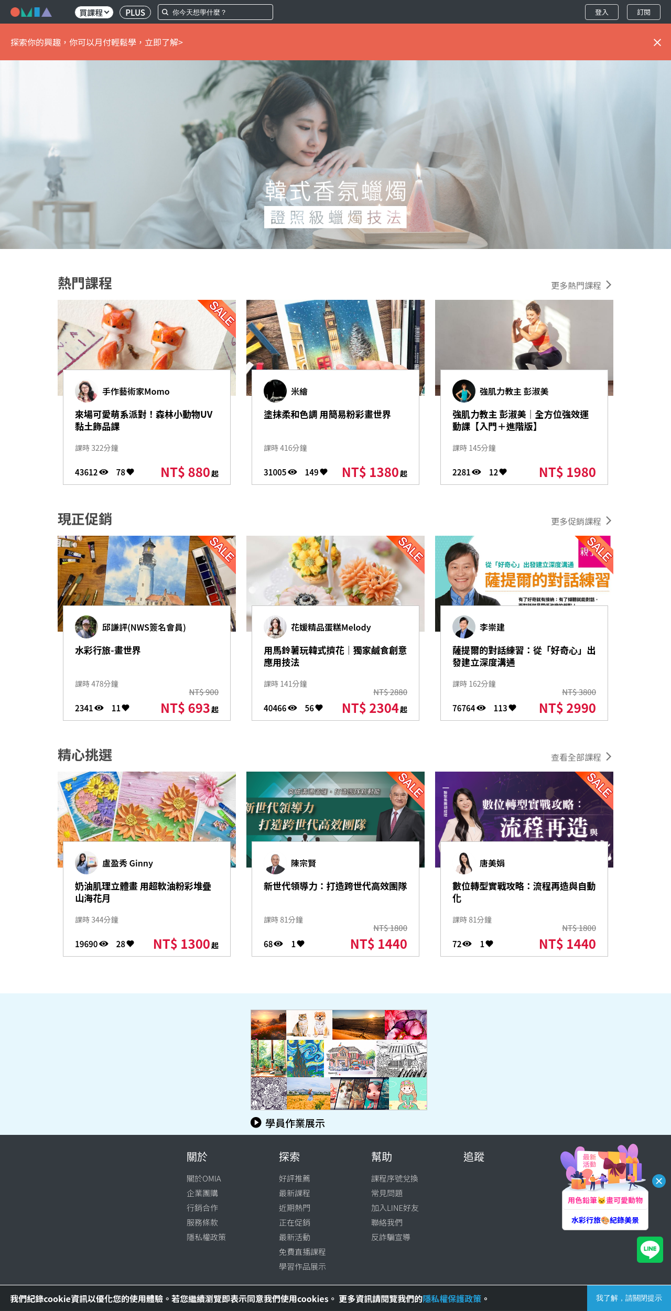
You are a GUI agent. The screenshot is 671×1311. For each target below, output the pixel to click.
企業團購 (202, 1192)
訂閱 (644, 12)
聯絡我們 (387, 1222)
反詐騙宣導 (390, 1236)
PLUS (135, 12)
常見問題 (387, 1192)
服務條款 (202, 1222)
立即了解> (164, 42)
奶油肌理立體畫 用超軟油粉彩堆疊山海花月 (142, 895)
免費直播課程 (302, 1251)
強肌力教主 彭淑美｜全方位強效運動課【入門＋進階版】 (520, 431)
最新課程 (294, 1192)
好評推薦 (294, 1178)
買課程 (94, 12)
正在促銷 (294, 1222)
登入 (602, 12)
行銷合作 (202, 1207)
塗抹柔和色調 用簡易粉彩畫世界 (331, 423)
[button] (9, 154)
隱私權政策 (206, 1236)
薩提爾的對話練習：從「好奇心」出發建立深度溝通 (518, 667)
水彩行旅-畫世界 (119, 651)
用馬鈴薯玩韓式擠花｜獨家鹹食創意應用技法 (330, 659)
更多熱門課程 (576, 285)
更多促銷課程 (576, 521)
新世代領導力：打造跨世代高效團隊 (330, 895)
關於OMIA (204, 1178)
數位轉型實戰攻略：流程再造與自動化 (518, 895)
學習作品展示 (302, 1266)
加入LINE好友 (395, 1207)
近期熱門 (294, 1207)
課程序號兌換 (394, 1178)
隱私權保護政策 (452, 1298)
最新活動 (294, 1236)
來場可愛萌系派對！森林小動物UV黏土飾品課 (141, 423)
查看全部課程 (576, 757)
